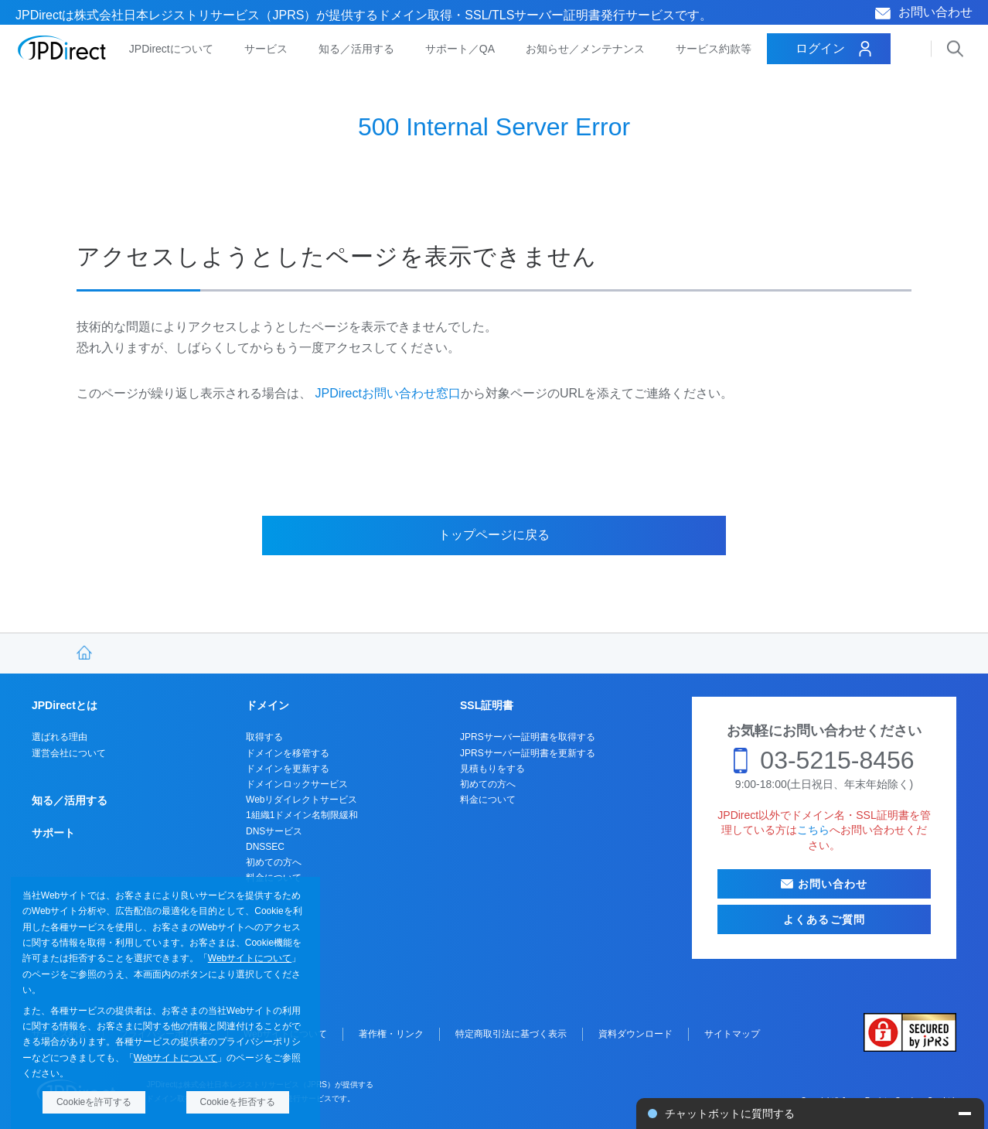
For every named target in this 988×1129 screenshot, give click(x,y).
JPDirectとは (64, 705)
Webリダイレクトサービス (301, 799)
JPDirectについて (171, 49)
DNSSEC (265, 846)
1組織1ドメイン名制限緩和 (302, 815)
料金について (488, 799)
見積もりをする (492, 768)
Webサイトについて (249, 958)
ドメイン (267, 705)
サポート (53, 833)
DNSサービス (274, 831)
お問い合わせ (935, 12)
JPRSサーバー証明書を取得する (527, 737)
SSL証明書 (486, 705)
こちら (813, 830)
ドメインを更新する (287, 768)
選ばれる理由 (59, 737)
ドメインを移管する (287, 753)
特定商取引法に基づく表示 (511, 1033)
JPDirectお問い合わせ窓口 (387, 393)
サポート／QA (460, 49)
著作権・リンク (391, 1033)
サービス (266, 49)
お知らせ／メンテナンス (585, 49)
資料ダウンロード (635, 1033)
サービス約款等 (713, 49)
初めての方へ (274, 862)
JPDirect (62, 47)
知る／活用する (356, 49)
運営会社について (69, 753)
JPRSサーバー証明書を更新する (527, 753)
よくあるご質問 (824, 919)
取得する (264, 737)
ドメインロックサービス (297, 784)
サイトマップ (732, 1033)
